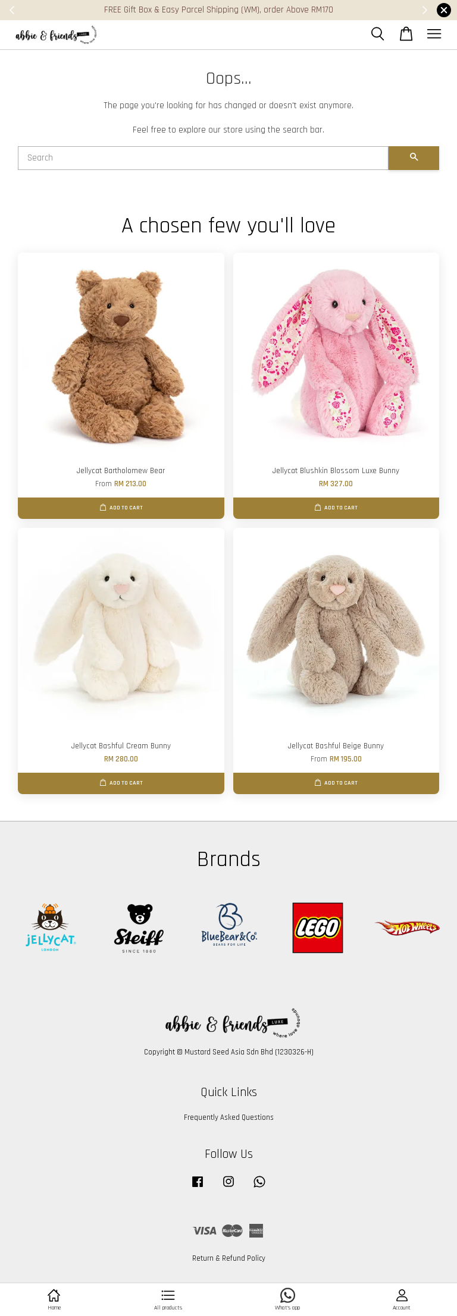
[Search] (203, 158)
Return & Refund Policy (228, 1258)
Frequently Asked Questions (229, 1117)
